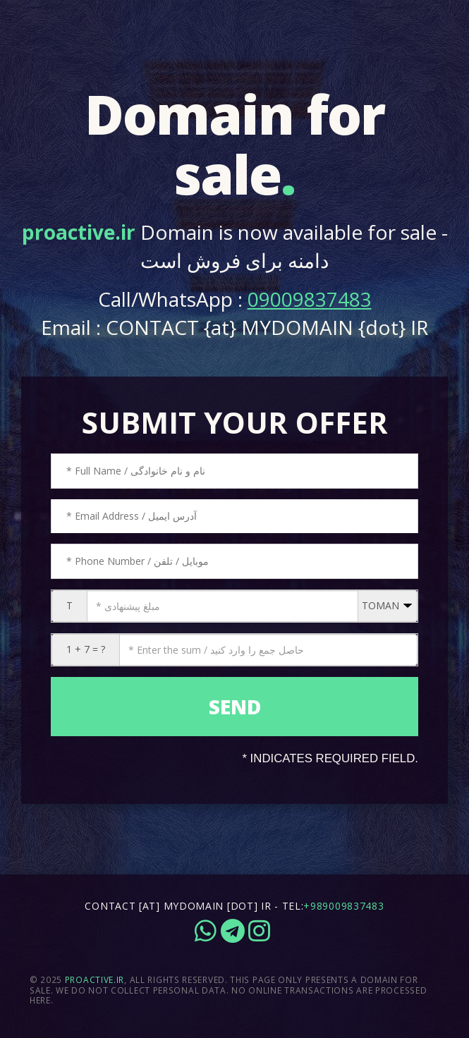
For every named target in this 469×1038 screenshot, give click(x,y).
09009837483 (310, 299)
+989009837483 (343, 905)
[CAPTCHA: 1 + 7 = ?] (268, 650)
